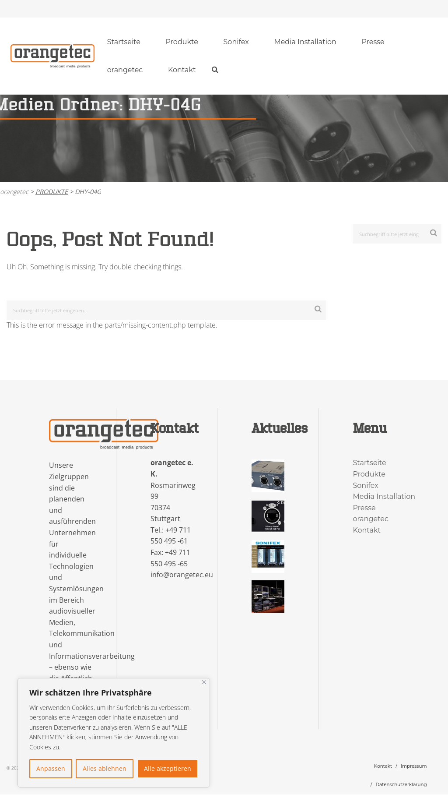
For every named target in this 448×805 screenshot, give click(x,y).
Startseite (123, 42)
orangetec (125, 70)
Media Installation (305, 42)
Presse (372, 42)
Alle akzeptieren (167, 768)
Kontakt (182, 70)
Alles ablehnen (104, 768)
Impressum (414, 766)
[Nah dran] (204, 682)
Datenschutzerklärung (401, 784)
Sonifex (236, 42)
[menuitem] (123, 42)
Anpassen (50, 768)
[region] (114, 732)
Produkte (182, 42)
